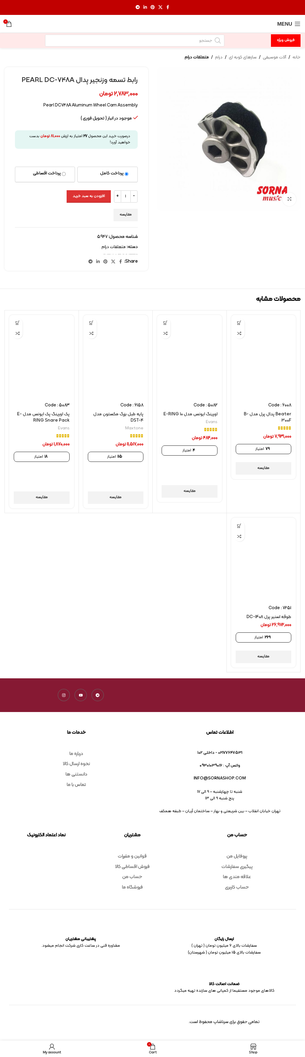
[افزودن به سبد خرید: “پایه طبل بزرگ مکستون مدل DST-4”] (91, 323)
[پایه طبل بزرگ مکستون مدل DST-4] (115, 356)
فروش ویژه (286, 40)
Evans (211, 422)
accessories (119, 254)
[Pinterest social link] (153, 7)
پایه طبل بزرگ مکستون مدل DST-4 (118, 417)
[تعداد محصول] (125, 196)
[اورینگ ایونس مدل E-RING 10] (189, 356)
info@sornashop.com (220, 778)
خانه (296, 57)
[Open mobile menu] (289, 24)
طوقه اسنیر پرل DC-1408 (268, 617)
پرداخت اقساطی (47, 173)
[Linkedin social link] (145, 7)
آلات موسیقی (274, 57)
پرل (116, 254)
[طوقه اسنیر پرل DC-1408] (263, 559)
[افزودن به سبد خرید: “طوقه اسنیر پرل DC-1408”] (239, 526)
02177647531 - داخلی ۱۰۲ (219, 753)
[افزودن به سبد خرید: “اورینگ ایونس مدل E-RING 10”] (165, 323)
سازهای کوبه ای (243, 57)
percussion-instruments (132, 254)
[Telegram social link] (138, 7)
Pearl (126, 254)
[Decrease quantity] (134, 196)
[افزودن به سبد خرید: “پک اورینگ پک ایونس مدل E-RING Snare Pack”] (17, 323)
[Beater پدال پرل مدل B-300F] (263, 356)
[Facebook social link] (167, 7)
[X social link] (160, 7)
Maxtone (134, 428)
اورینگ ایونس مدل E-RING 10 (190, 414)
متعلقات (104, 254)
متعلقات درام (197, 57)
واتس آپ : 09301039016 (220, 765)
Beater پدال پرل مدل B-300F (267, 417)
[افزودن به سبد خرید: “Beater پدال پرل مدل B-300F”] (239, 323)
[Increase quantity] (117, 196)
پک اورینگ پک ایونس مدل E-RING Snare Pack (43, 417)
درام (219, 57)
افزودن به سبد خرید (89, 196)
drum (123, 254)
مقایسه (125, 215)
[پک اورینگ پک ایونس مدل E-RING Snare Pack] (41, 356)
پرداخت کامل (112, 173)
